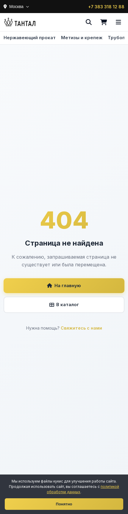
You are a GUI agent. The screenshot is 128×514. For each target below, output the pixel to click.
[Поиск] (89, 22)
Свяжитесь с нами (81, 327)
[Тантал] (20, 22)
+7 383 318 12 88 (106, 6)
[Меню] (118, 22)
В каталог (64, 304)
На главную (64, 285)
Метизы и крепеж (81, 37)
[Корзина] (104, 22)
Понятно (64, 504)
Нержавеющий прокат (30, 37)
